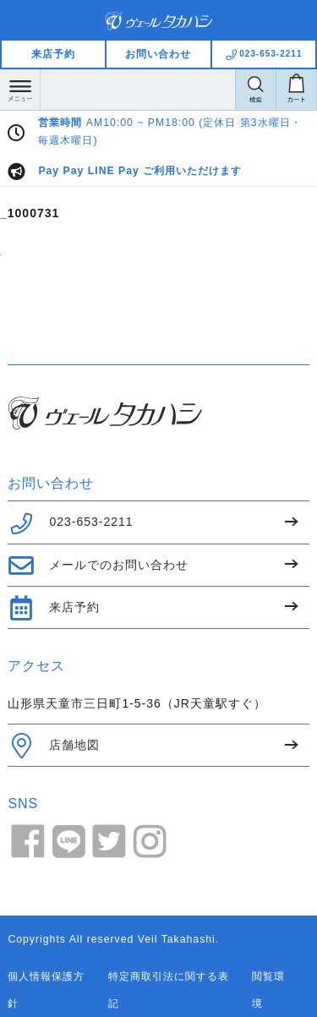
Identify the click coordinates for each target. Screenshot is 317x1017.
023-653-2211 (70, 523)
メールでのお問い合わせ (98, 565)
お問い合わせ (158, 54)
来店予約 (53, 54)
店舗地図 (54, 745)
